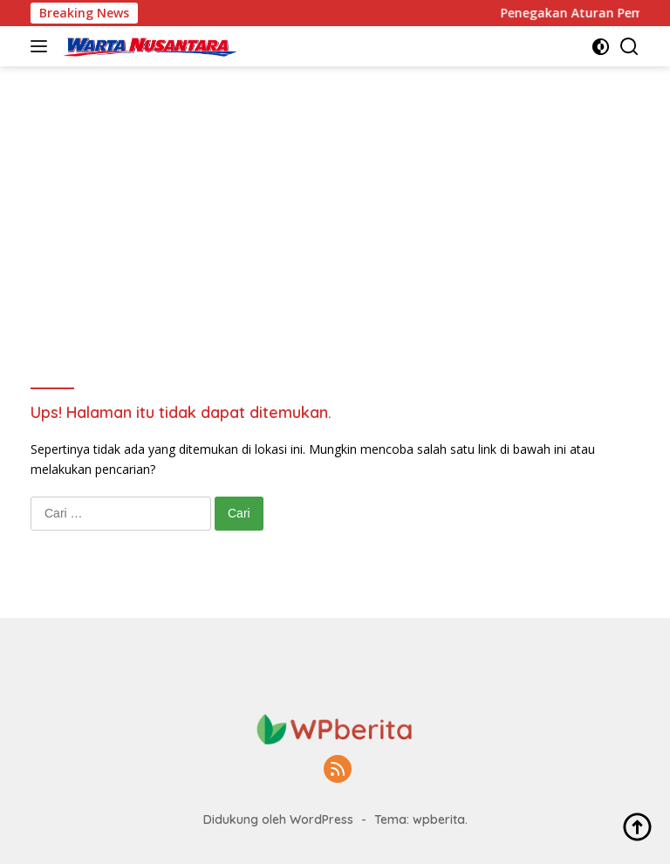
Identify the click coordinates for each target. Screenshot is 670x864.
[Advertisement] (335, 197)
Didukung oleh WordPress (278, 819)
